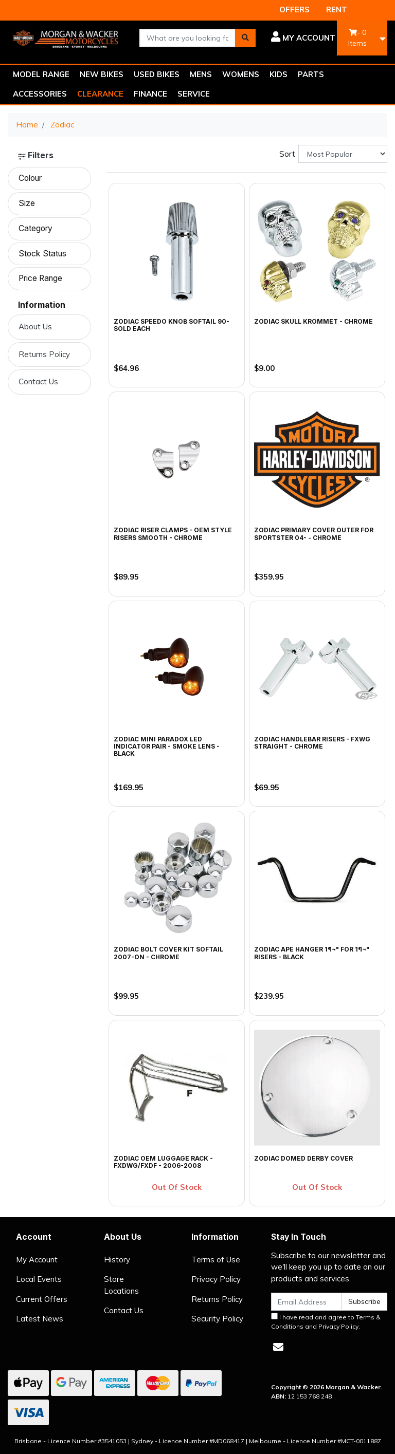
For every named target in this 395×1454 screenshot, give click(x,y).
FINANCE (150, 94)
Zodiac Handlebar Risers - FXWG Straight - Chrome (312, 742)
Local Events (39, 1279)
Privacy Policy (216, 1279)
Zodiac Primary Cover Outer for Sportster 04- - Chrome (313, 533)
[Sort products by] (342, 154)
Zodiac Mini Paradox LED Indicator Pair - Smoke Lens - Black (167, 746)
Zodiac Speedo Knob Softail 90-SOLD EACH (171, 325)
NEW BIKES (101, 74)
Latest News (39, 1318)
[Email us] (278, 1346)
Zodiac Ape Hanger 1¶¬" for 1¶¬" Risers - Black (311, 952)
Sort (287, 154)
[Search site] (245, 38)
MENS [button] (201, 74)
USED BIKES (156, 74)
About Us (35, 326)
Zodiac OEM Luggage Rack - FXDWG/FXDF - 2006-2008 (163, 1161)
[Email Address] (306, 1302)
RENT (336, 9)
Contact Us (38, 381)
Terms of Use (215, 1259)
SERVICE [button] (193, 94)
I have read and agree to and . (326, 1321)
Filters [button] (35, 155)
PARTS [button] (311, 74)
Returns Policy (44, 354)
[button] (303, 38)
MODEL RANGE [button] (41, 74)
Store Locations (121, 1285)
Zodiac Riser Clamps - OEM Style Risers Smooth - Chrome (173, 533)
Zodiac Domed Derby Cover (303, 1158)
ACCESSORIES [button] (40, 94)
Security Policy (217, 1318)
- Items (357, 38)
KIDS (279, 74)
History (117, 1259)
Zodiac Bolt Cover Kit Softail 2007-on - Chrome (168, 952)
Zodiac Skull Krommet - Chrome (313, 321)
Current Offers (41, 1299)
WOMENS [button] (240, 74)
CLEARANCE (100, 94)
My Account (37, 1259)
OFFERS (294, 9)
